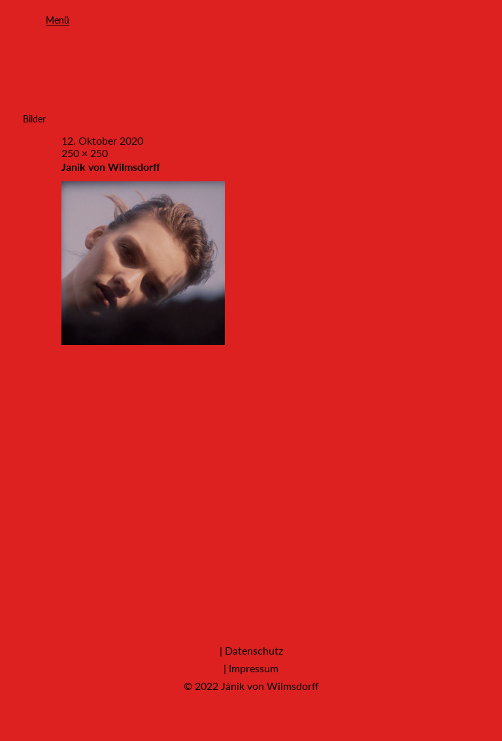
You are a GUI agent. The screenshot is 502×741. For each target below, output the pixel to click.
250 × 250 (84, 153)
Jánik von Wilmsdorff (270, 685)
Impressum (253, 668)
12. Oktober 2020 (102, 140)
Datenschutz (254, 650)
